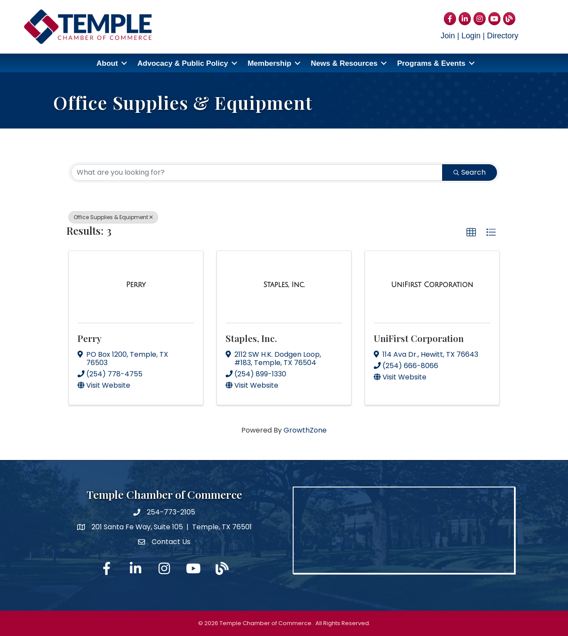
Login (470, 35)
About (107, 63)
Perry (89, 338)
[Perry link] (135, 285)
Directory (502, 35)
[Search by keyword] (257, 172)
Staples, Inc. (251, 338)
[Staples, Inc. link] (284, 285)
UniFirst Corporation (419, 338)
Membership (269, 63)
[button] (471, 232)
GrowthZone (305, 430)
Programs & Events (431, 63)
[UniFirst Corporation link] (432, 285)
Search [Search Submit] (469, 172)
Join (448, 35)
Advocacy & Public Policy (183, 63)
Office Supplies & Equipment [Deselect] (113, 217)
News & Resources (344, 63)
